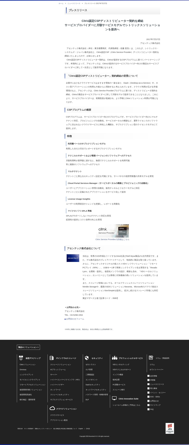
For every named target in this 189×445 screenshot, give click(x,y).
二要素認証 (90, 375)
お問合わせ (154, 401)
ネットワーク (55, 390)
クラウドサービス (57, 415)
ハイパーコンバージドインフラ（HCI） (65, 380)
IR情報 (152, 380)
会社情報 (153, 376)
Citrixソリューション (28, 365)
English (81, 428)
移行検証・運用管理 (27, 400)
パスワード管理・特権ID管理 (97, 395)
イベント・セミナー (158, 393)
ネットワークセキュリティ (96, 390)
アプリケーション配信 (59, 420)
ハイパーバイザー (57, 385)
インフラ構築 (118, 375)
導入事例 (153, 388)
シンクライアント (26, 375)
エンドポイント (92, 380)
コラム (152, 365)
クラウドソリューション (66, 409)
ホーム (61, 3)
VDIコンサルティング (121, 365)
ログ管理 (89, 370)
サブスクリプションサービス (61, 400)
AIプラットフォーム (58, 370)
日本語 (88, 428)
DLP (87, 400)
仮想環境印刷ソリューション (31, 390)
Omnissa (23, 370)
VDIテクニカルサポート (122, 370)
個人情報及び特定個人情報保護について (65, 428)
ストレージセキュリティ (59, 395)
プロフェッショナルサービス (131, 358)
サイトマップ (155, 405)
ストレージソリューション (60, 365)
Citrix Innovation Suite (128, 399)
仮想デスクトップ (33, 358)
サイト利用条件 (28, 428)
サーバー (53, 375)
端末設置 (116, 380)
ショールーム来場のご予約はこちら (126, 405)
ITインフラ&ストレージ (66, 358)
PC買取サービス (119, 385)
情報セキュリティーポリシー (43, 428)
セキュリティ (97, 358)
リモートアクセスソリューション (33, 385)
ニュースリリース (74, 3)
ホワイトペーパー (156, 370)
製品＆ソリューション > (28, 347)
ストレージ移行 (119, 390)
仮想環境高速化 (26, 395)
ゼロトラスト (91, 365)
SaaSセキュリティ (93, 385)
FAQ (151, 409)
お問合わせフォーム (75, 319)
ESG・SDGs (155, 397)
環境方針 (20, 428)
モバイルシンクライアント (30, 380)
